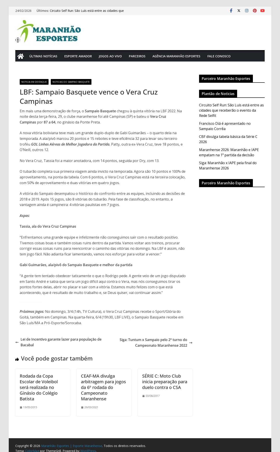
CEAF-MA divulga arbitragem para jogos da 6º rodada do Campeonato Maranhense (103, 387)
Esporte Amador (78, 56)
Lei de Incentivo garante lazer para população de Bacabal (58, 342)
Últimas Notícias (43, 56)
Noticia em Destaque (34, 81)
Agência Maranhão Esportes (176, 56)
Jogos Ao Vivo (110, 56)
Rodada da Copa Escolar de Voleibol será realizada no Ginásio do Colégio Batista (39, 387)
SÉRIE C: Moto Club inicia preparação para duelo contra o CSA (164, 381)
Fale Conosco (219, 56)
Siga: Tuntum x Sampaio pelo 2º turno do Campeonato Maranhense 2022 (156, 342)
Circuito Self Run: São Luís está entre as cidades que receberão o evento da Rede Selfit (87, 13)
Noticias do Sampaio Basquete (71, 81)
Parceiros (137, 56)
